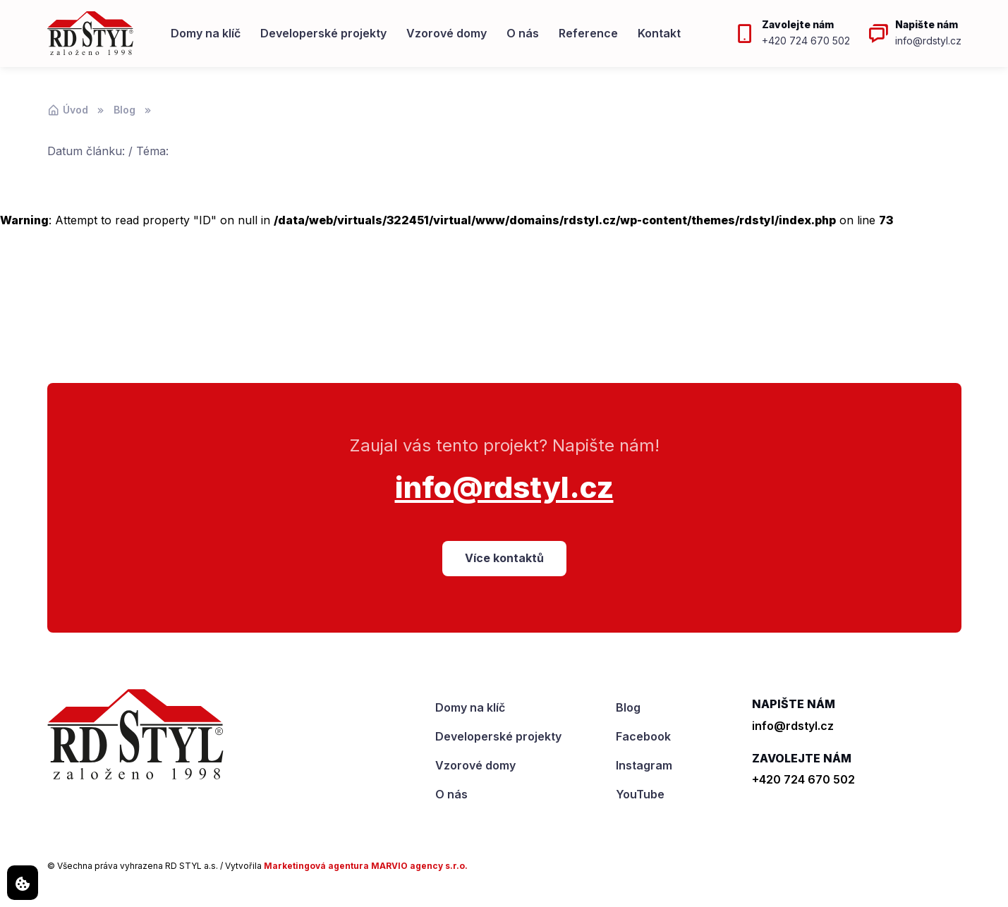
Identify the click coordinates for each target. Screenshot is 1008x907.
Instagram (644, 765)
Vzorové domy (446, 33)
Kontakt (659, 33)
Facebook (643, 736)
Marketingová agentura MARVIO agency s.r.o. (366, 865)
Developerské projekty (323, 33)
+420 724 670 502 (803, 779)
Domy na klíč (206, 33)
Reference (588, 33)
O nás (522, 33)
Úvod (67, 110)
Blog (124, 110)
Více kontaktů (504, 558)
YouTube (640, 794)
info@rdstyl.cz (504, 487)
